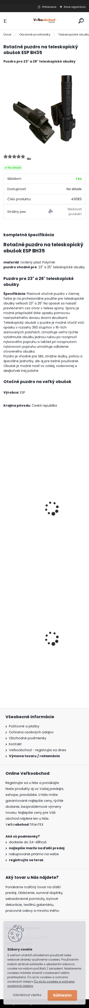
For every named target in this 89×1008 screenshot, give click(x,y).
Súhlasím (62, 995)
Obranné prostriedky (34, 34)
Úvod (7, 34)
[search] (81, 20)
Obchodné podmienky (27, 738)
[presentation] (5, 502)
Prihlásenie (49, 7)
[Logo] (45, 21)
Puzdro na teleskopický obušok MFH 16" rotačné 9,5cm (40, 526)
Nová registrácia (75, 7)
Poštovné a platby (24, 726)
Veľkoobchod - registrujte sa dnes (37, 750)
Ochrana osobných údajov (31, 732)
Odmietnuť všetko (27, 995)
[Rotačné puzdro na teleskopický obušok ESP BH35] (44, 108)
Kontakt (15, 744)
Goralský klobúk (20, 655)
